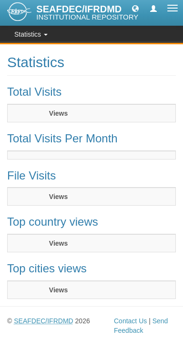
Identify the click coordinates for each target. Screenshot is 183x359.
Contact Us (130, 321)
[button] (135, 8)
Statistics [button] (31, 34)
